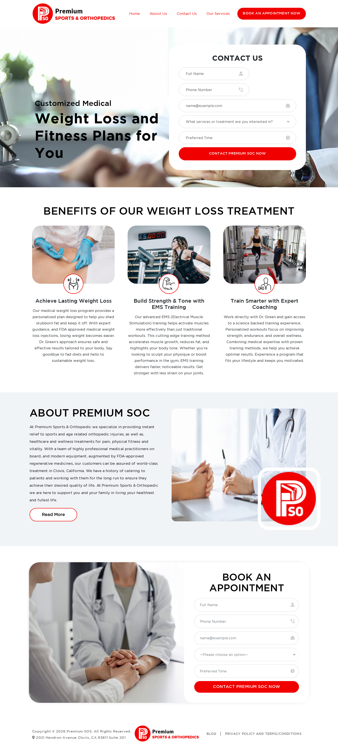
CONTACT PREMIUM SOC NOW (237, 140)
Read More (53, 501)
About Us (157, 13)
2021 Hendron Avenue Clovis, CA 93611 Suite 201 (81, 724)
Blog (206, 720)
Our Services (217, 13)
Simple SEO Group (187, 741)
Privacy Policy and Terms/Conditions (261, 720)
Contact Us (186, 13)
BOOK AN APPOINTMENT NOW (271, 13)
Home (133, 13)
